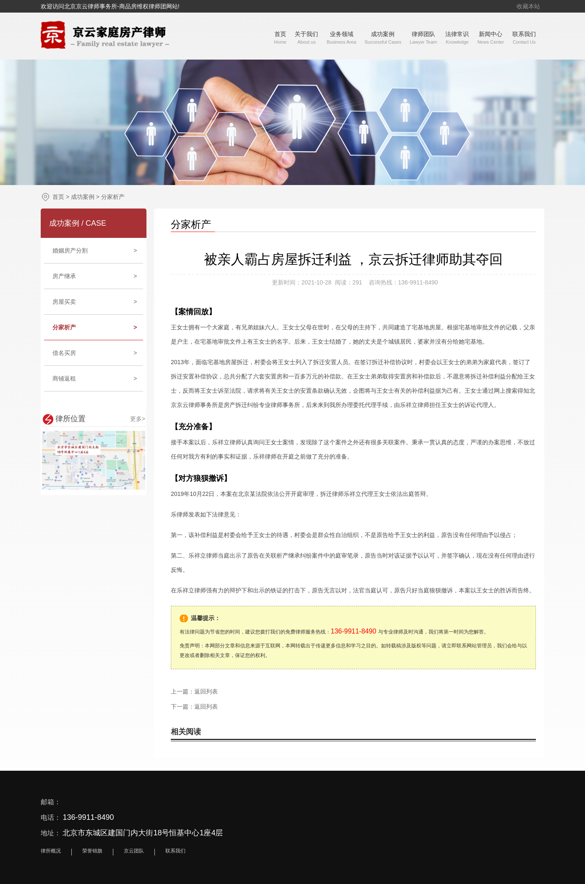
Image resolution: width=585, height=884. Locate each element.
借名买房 (94, 352)
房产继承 (94, 276)
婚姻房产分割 (94, 250)
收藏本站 (528, 6)
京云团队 (134, 851)
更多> (137, 418)
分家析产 (113, 196)
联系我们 (175, 851)
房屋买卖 (94, 301)
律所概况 (51, 851)
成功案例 (82, 196)
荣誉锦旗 (92, 851)
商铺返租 (94, 378)
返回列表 (206, 691)
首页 (58, 196)
